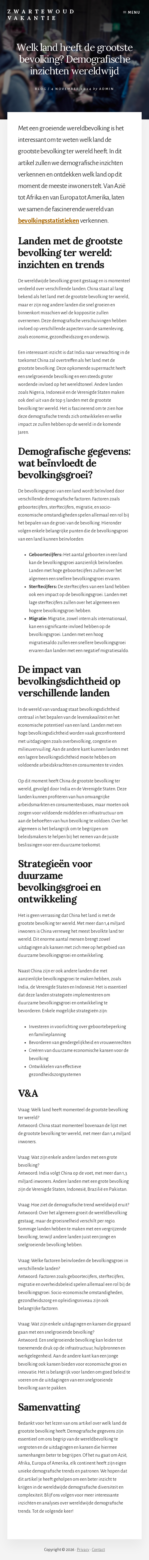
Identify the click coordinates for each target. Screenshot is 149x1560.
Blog (41, 89)
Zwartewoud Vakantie (42, 14)
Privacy (83, 1549)
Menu (134, 12)
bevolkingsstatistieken (48, 220)
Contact (98, 1549)
